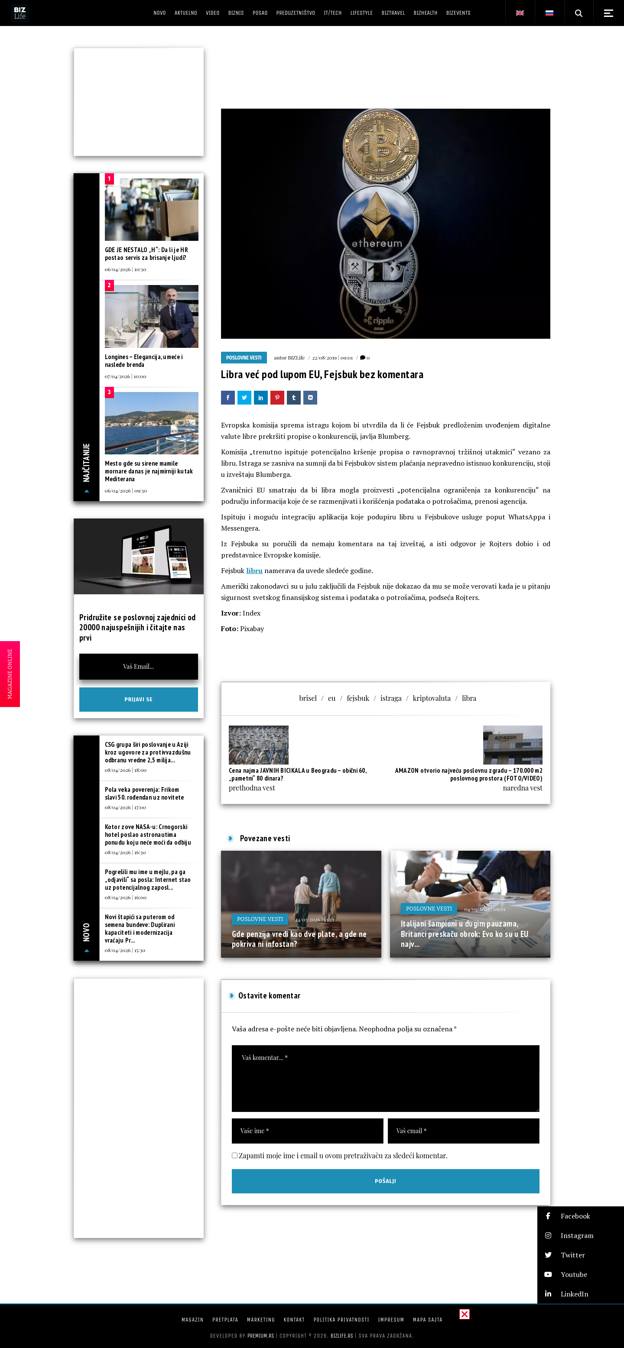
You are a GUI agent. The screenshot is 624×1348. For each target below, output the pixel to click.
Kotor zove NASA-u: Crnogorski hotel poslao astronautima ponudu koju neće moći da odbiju (148, 834)
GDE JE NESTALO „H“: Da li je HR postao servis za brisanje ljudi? (146, 254)
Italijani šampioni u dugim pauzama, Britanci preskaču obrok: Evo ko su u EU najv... (465, 933)
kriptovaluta (432, 698)
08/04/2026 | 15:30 (125, 949)
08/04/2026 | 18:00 (126, 769)
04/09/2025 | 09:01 (484, 908)
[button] (580, 1216)
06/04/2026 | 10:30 (125, 269)
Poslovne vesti (244, 358)
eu (331, 698)
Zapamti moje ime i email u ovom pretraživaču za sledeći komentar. (343, 1155)
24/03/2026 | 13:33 (314, 919)
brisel (308, 698)
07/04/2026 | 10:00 (125, 376)
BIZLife (296, 357)
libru (254, 570)
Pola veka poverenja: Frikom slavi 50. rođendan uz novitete (144, 793)
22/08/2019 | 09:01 (332, 357)
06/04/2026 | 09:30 (126, 490)
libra (469, 698)
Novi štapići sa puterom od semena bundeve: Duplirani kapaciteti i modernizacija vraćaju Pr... (140, 928)
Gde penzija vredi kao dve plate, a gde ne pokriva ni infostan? (299, 939)
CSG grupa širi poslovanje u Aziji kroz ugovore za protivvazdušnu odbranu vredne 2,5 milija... (148, 752)
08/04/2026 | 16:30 (125, 852)
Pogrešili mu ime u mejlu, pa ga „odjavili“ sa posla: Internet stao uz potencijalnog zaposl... (148, 879)
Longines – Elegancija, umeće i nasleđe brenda (144, 361)
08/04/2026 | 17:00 (125, 807)
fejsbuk (358, 698)
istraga (391, 698)
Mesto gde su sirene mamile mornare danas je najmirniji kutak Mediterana (149, 471)
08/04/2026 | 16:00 (126, 897)
